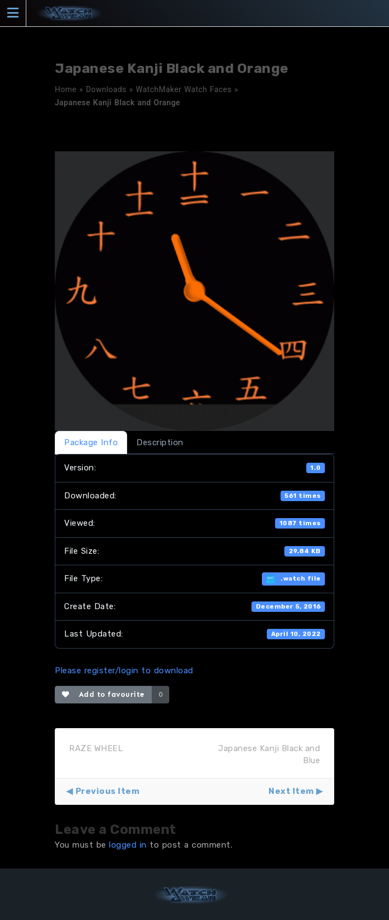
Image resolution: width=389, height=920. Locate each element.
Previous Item (108, 791)
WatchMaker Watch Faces (184, 89)
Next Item (291, 791)
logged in (128, 845)
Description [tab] (160, 442)
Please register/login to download (124, 670)
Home (66, 89)
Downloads (106, 89)
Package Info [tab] (91, 442)
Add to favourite (103, 694)
